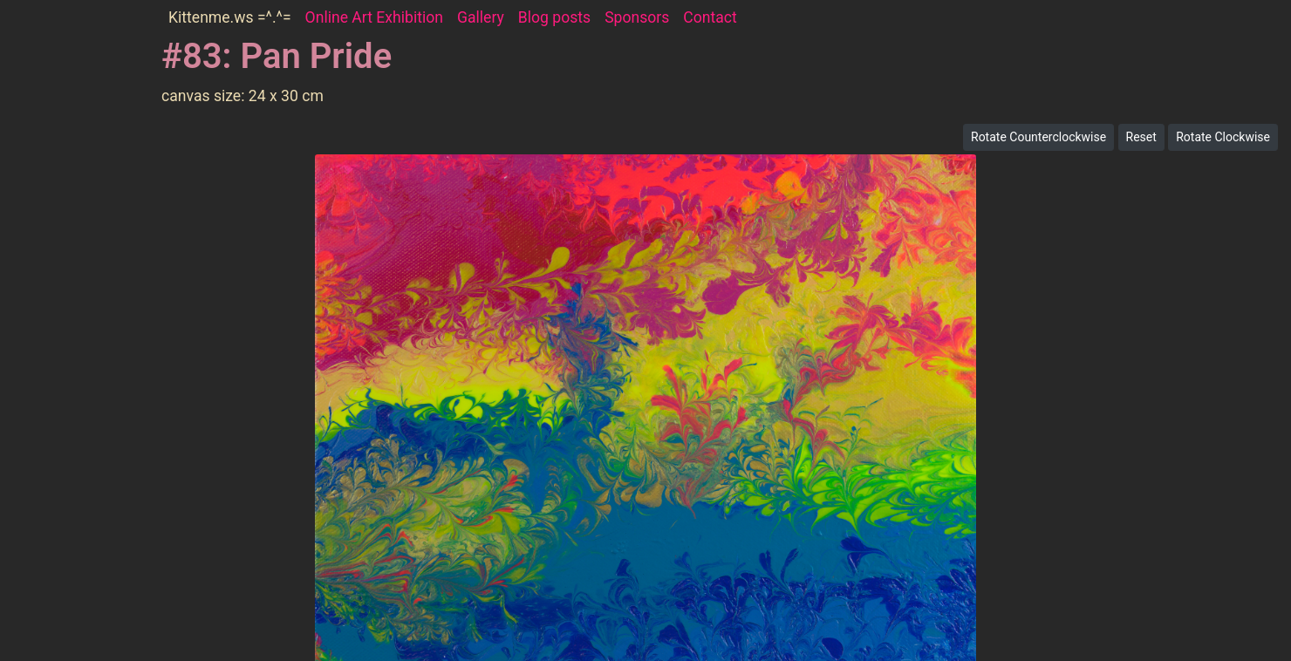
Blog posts (554, 17)
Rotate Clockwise (1223, 137)
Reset (1141, 137)
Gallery (480, 17)
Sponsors (637, 17)
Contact (710, 17)
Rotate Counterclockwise (1038, 137)
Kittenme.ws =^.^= (229, 17)
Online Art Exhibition (374, 17)
